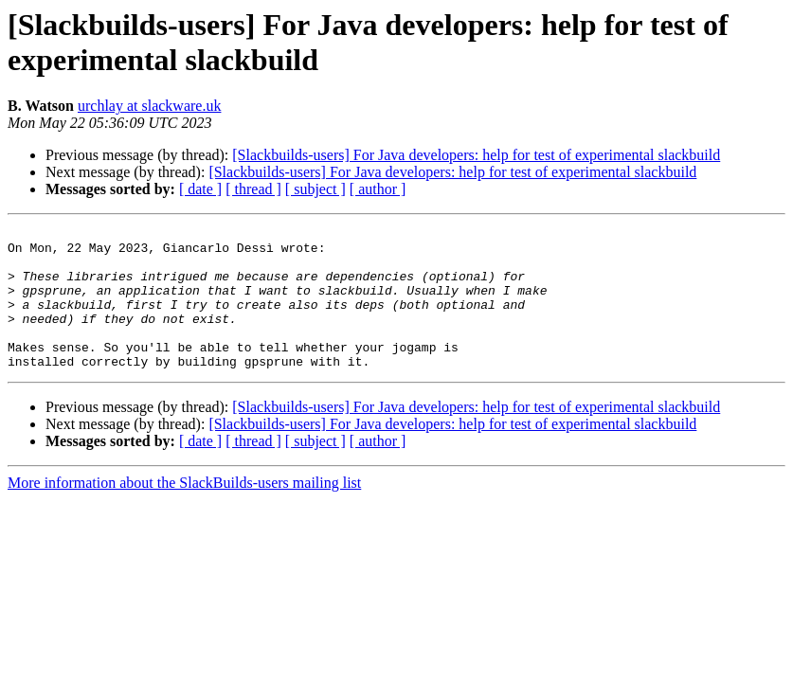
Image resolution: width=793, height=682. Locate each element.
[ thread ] (253, 189)
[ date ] (200, 189)
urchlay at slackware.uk (149, 106)
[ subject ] (315, 189)
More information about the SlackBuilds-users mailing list (184, 511)
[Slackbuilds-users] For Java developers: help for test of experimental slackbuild (476, 155)
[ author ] (378, 189)
